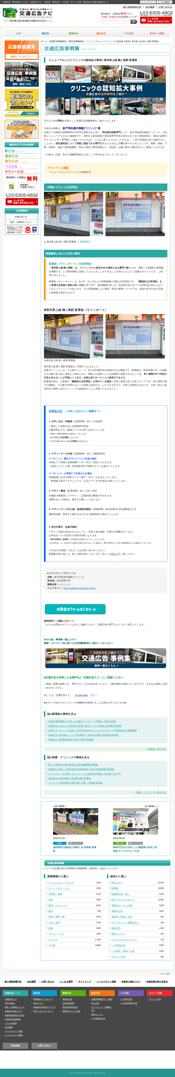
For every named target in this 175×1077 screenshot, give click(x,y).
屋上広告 (95, 1003)
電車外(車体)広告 (70, 1007)
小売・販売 (54, 922)
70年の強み (10, 1003)
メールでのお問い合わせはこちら (22, 202)
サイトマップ (84, 982)
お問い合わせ (165, 7)
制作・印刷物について (21, 222)
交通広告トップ (12, 993)
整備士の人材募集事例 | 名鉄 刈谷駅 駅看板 (70, 739)
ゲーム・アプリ (56, 933)
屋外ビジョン (118, 933)
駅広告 (46, 33)
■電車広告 (22, 156)
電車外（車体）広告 (121, 916)
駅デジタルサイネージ (123, 899)
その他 (51, 945)
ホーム (44, 41)
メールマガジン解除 (14, 1035)
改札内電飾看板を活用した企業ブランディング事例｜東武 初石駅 (82, 721)
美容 (50, 899)
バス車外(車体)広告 (129, 1003)
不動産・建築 (55, 894)
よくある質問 (66, 982)
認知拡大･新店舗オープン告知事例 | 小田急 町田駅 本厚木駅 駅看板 (83, 735)
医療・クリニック (57, 905)
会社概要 (150, 7)
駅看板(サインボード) (43, 999)
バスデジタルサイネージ (124, 939)
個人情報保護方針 (132, 7)
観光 (50, 911)
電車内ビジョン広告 (121, 905)
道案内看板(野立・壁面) (102, 999)
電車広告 (73, 33)
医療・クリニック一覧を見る (151, 792)
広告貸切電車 (68, 1003)
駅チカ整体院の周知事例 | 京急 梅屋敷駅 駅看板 (73, 764)
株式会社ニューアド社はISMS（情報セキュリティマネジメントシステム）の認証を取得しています (21, 230)
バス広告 (129, 33)
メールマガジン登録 (106, 982)
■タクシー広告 (22, 172)
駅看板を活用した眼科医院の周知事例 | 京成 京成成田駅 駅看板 (81, 769)
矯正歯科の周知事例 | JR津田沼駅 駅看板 (69, 778)
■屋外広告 (22, 162)
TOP (18, 33)
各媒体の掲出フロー (131, 982)
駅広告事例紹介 (76, 41)
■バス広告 (22, 167)
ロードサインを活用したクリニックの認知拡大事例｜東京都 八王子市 (84, 774)
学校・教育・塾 (56, 916)
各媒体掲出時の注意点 (157, 982)
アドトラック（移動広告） (125, 922)
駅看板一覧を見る (157, 749)
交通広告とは (21, 217)
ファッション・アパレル (61, 882)
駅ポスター (117, 882)
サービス (53, 939)
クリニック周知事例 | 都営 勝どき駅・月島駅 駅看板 (75, 782)
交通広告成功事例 (13, 1019)
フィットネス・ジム (58, 888)
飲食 (50, 928)
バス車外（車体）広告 (123, 951)
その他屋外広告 (98, 1018)
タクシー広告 (157, 33)
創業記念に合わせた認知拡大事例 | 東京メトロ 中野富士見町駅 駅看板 (84, 726)
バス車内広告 (118, 945)
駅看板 (114, 888)
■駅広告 (22, 151)
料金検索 (15, 1045)
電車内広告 (117, 911)
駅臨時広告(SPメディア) (45, 1007)
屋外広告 (101, 33)
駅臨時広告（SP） (121, 894)
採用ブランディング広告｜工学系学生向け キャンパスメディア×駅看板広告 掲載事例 (92, 730)
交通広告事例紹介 (58, 41)
